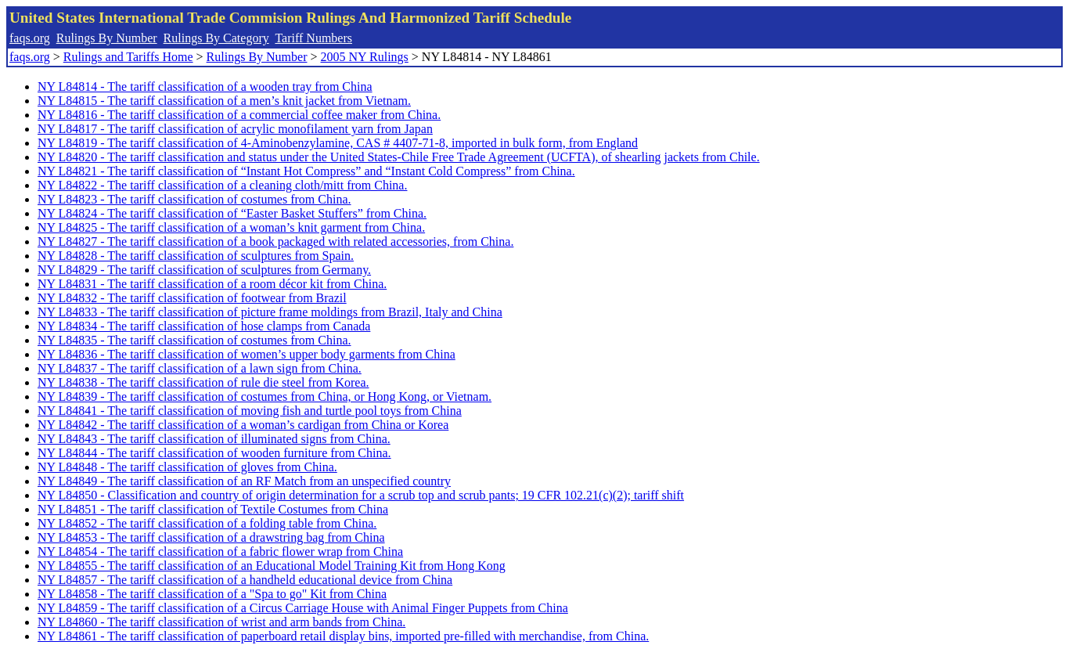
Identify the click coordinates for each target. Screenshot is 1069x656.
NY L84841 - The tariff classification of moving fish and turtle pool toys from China (250, 410)
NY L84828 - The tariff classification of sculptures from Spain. (196, 255)
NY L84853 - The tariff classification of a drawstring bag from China (211, 537)
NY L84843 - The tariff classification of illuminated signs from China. (214, 438)
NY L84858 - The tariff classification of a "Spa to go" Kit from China (212, 593)
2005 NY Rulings (365, 56)
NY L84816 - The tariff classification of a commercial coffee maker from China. (239, 114)
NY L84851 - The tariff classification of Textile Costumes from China (213, 509)
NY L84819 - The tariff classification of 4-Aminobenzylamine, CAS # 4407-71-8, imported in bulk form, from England (338, 143)
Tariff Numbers (313, 38)
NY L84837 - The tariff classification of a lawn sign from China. (200, 368)
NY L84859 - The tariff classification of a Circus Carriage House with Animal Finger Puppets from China (303, 608)
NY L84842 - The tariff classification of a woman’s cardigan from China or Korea (243, 424)
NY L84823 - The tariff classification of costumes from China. (194, 199)
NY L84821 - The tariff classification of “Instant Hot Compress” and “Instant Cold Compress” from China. (306, 171)
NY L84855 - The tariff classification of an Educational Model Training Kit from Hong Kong (272, 565)
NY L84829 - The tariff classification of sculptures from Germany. (204, 269)
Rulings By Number (106, 38)
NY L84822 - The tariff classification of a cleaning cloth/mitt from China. (222, 185)
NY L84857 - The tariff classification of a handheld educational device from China (245, 579)
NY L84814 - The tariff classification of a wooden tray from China (205, 86)
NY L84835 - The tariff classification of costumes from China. (194, 340)
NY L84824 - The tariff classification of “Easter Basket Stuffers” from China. (232, 213)
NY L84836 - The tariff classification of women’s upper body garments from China (246, 354)
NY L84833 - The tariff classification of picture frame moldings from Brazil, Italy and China (270, 312)
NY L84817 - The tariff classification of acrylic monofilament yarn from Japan (235, 128)
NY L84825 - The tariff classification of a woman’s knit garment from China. (231, 227)
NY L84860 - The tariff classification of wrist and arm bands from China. (221, 622)
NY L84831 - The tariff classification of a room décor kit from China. (212, 283)
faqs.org (29, 38)
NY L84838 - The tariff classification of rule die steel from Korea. (203, 382)
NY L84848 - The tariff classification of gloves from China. (187, 467)
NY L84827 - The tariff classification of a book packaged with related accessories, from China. (275, 241)
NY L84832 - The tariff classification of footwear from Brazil (192, 298)
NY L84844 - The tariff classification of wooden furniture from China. (214, 453)
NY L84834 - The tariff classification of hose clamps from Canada (204, 326)
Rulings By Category (216, 38)
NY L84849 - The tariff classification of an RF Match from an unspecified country (244, 481)
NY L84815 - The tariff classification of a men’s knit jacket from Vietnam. (224, 100)
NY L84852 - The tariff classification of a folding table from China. (207, 523)
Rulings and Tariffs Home (128, 56)
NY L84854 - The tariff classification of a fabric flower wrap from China (220, 551)
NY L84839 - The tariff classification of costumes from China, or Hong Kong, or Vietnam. (264, 396)
